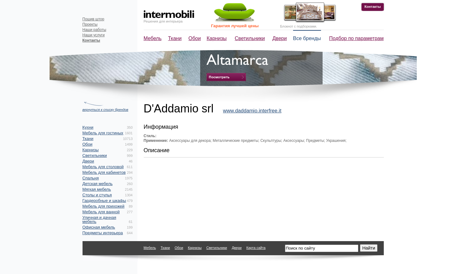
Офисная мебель (99, 227)
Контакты (373, 6)
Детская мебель (98, 183)
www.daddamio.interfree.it (252, 110)
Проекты (90, 24)
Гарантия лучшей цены (235, 25)
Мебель (153, 38)
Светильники (250, 38)
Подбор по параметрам (356, 38)
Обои (195, 38)
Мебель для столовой (103, 166)
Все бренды (307, 38)
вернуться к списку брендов (105, 109)
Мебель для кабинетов (104, 172)
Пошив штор (93, 19)
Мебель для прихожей (104, 206)
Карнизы (217, 38)
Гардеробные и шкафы (104, 200)
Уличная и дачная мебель (99, 219)
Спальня (91, 178)
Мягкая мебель (97, 189)
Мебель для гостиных (103, 133)
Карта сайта (255, 248)
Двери (279, 38)
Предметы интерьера (103, 232)
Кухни (88, 127)
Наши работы (94, 30)
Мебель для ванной (101, 211)
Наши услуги (94, 35)
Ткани (175, 38)
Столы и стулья (97, 195)
